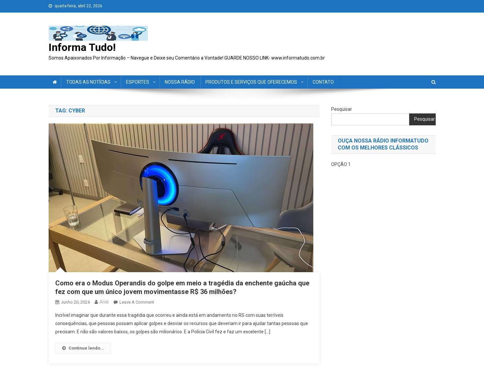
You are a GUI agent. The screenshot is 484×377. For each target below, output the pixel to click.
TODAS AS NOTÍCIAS (88, 82)
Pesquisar (341, 109)
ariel (104, 302)
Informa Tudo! (82, 47)
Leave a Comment (136, 302)
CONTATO (323, 82)
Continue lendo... (83, 348)
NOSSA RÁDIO (180, 82)
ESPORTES (137, 82)
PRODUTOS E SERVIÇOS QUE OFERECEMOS (251, 82)
